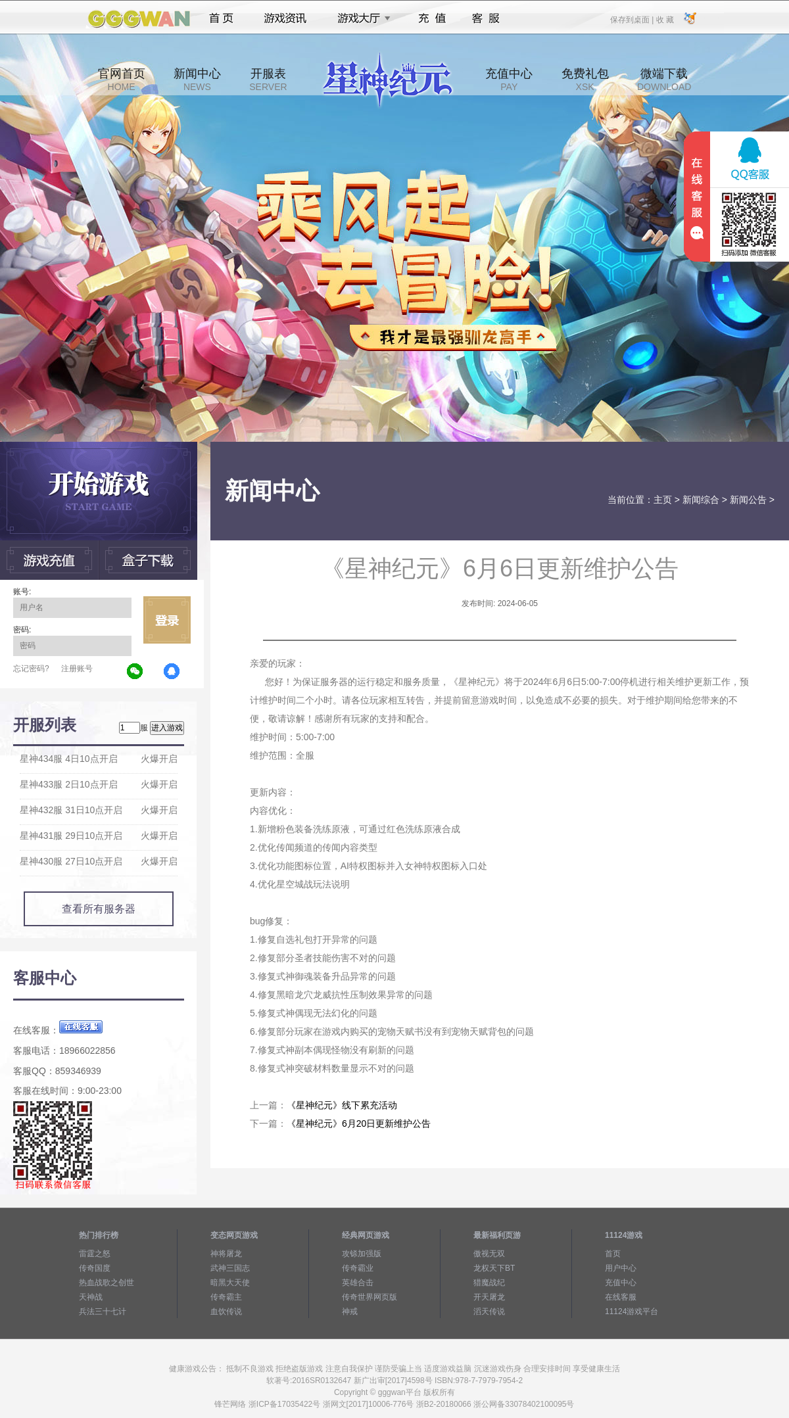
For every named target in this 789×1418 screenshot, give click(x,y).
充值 (432, 18)
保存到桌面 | (632, 19)
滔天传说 (489, 1311)
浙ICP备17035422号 (284, 1404)
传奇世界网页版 (369, 1297)
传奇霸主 (226, 1297)
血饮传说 (226, 1311)
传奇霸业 (357, 1268)
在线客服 (620, 1297)
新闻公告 (748, 499)
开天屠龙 (489, 1297)
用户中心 (620, 1268)
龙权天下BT (494, 1268)
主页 (663, 499)
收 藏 (664, 19)
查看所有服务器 (98, 908)
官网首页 (121, 79)
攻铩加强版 (361, 1253)
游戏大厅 (360, 18)
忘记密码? (31, 668)
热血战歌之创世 (106, 1282)
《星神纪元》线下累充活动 (342, 1105)
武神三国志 (230, 1268)
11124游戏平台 (631, 1311)
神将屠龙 (226, 1253)
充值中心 (509, 79)
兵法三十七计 (102, 1311)
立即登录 (167, 620)
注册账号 (77, 668)
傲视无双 (489, 1253)
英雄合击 (357, 1282)
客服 (486, 18)
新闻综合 (700, 499)
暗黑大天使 (230, 1282)
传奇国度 (94, 1268)
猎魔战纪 (489, 1282)
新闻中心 (197, 79)
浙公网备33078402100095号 (523, 1404)
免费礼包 (585, 79)
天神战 (91, 1297)
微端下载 (664, 79)
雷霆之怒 (94, 1253)
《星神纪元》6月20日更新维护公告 (359, 1123)
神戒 (350, 1311)
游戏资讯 (285, 18)
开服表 (268, 79)
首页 (221, 18)
